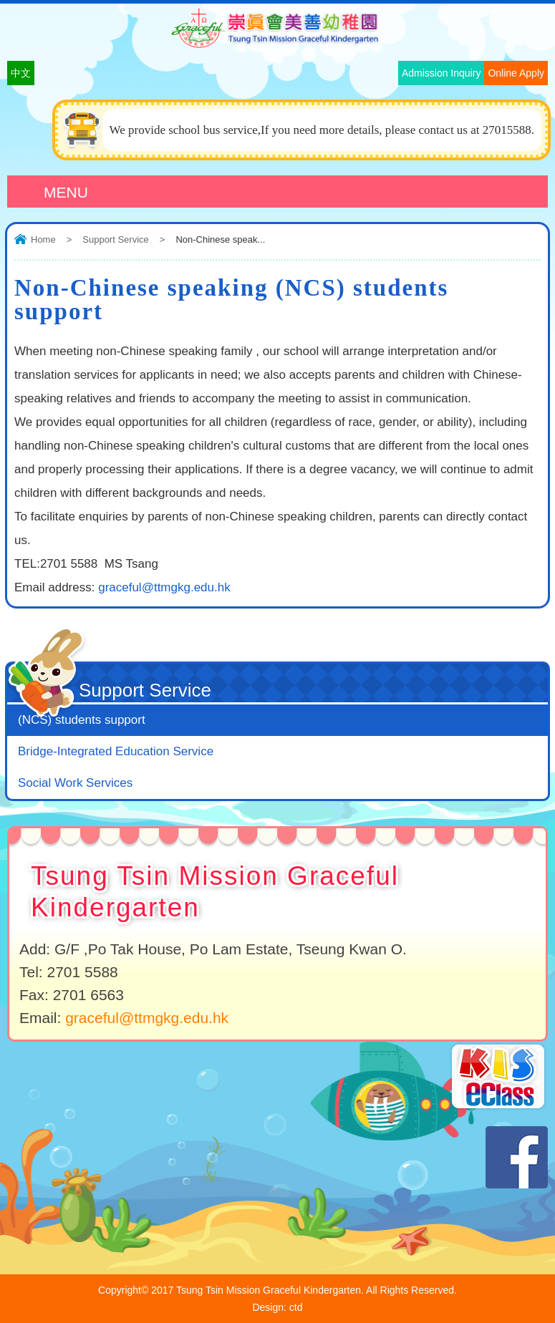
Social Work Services (75, 783)
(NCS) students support (81, 720)
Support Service (115, 239)
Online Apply (516, 73)
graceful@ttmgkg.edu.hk (164, 587)
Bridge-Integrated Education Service (115, 751)
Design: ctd (277, 1307)
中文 (21, 73)
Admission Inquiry (441, 73)
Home (43, 239)
